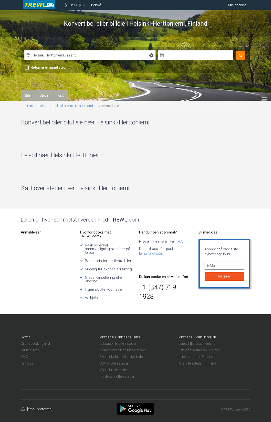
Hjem (29, 106)
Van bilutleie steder (114, 370)
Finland (43, 106)
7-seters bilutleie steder (117, 376)
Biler (28, 95)
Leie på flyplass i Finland (197, 343)
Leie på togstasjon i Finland (199, 350)
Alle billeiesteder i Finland (197, 363)
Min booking (237, 5)
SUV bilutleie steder (114, 363)
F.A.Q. (179, 241)
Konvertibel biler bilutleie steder (123, 350)
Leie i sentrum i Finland (196, 357)
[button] (75, 5)
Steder (45, 95)
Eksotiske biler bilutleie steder (122, 357)
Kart (60, 95)
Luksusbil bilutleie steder (118, 343)
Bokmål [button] (97, 5)
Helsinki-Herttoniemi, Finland (73, 106)
